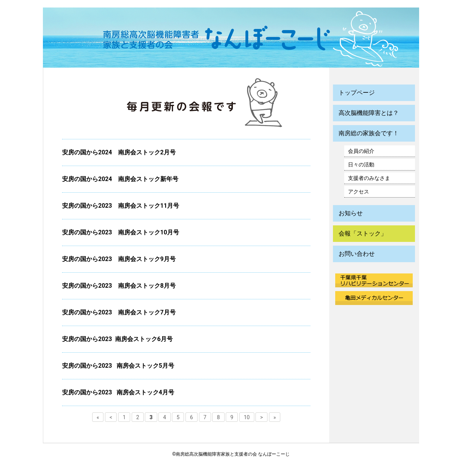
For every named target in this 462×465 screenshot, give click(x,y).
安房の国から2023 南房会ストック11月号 (120, 205)
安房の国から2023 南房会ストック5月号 (118, 365)
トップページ (357, 92)
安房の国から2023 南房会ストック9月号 (119, 259)
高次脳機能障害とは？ (369, 112)
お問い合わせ (357, 253)
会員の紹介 (361, 151)
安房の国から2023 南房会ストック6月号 (117, 339)
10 (247, 417)
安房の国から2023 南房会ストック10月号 (120, 232)
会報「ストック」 (363, 233)
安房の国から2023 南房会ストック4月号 (118, 392)
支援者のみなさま (369, 178)
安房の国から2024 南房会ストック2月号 (119, 152)
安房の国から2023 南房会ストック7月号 (122, 312)
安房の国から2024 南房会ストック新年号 (120, 179)
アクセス (358, 192)
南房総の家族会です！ (369, 133)
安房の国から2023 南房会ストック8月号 (119, 285)
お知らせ (351, 213)
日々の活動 (361, 165)
